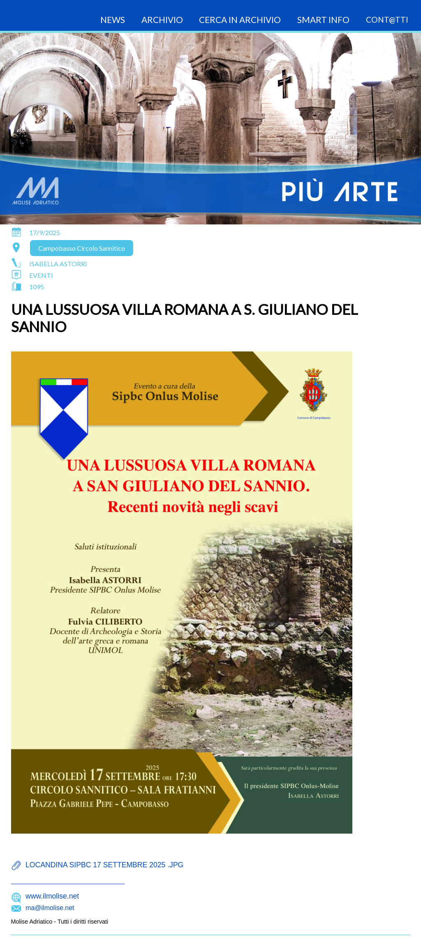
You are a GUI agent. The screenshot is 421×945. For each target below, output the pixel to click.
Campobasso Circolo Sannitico (81, 248)
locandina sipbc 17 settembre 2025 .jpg (104, 865)
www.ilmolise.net (52, 896)
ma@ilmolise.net (49, 907)
